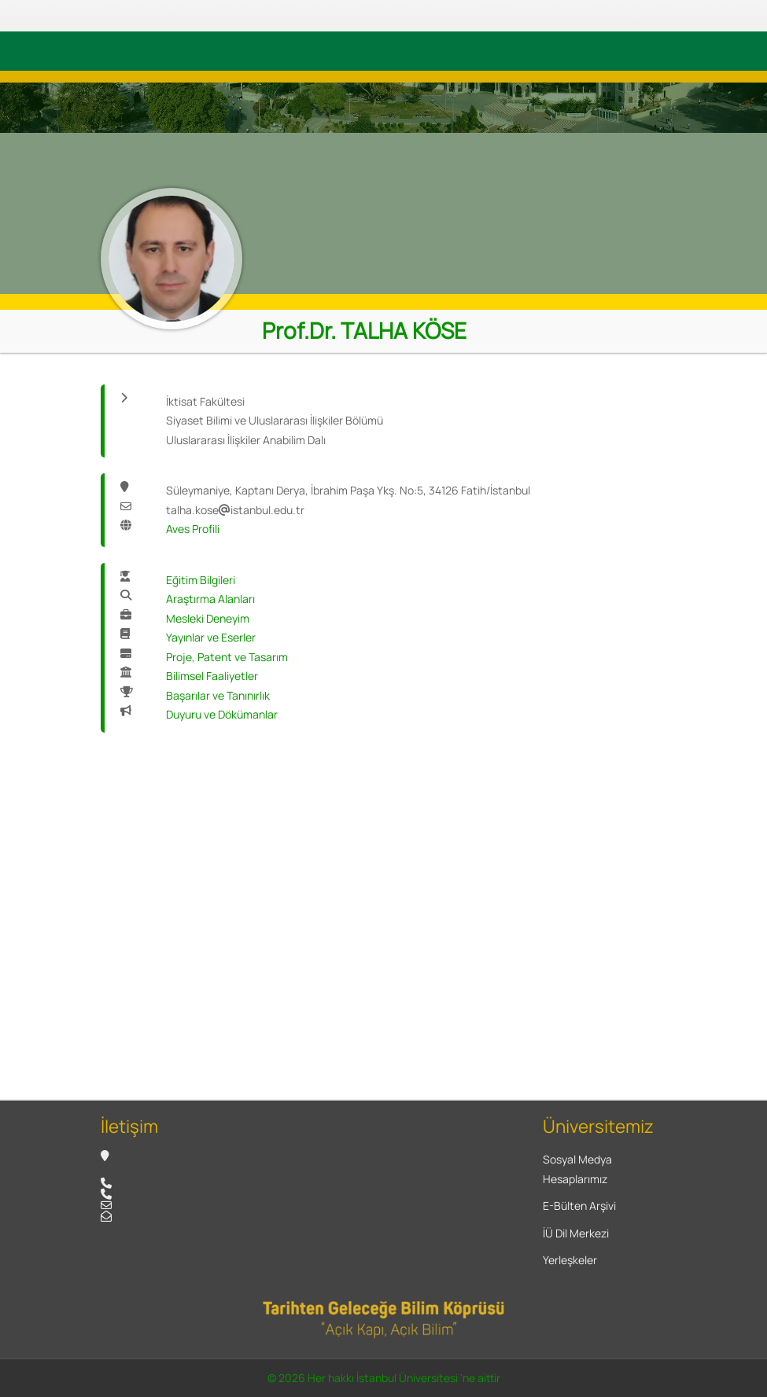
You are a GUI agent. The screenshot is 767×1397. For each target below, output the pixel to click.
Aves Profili (192, 528)
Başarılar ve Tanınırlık (218, 695)
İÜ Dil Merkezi (576, 1233)
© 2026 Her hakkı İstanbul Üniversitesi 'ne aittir (383, 1377)
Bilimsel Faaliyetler (212, 675)
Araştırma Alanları (210, 598)
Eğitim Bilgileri (200, 579)
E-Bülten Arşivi (579, 1205)
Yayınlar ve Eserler (211, 637)
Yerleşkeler (570, 1259)
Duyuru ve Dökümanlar (222, 714)
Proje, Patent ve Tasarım (227, 656)
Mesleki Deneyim (207, 618)
